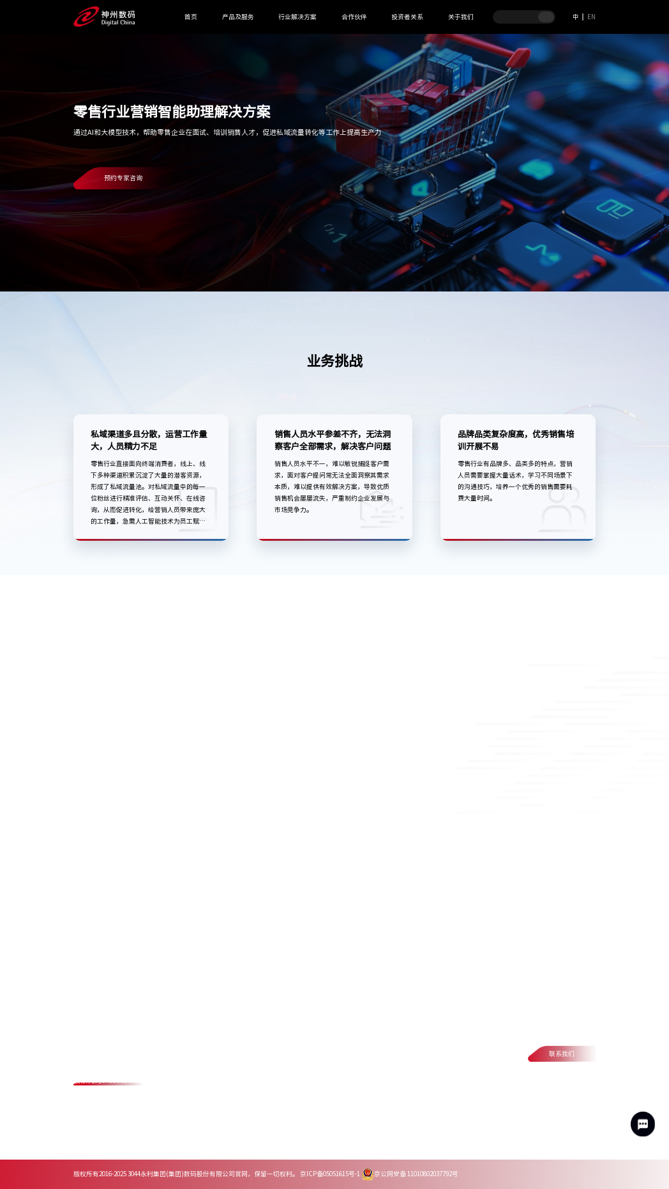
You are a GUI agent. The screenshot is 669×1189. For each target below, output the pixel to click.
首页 (190, 16)
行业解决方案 (297, 16)
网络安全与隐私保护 (244, 1143)
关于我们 (461, 16)
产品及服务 (238, 16)
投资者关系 (407, 16)
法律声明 (180, 1143)
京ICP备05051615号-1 (330, 1173)
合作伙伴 (354, 16)
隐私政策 (133, 1143)
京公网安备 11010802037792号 (409, 1173)
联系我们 (562, 1053)
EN (591, 16)
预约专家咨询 (123, 178)
